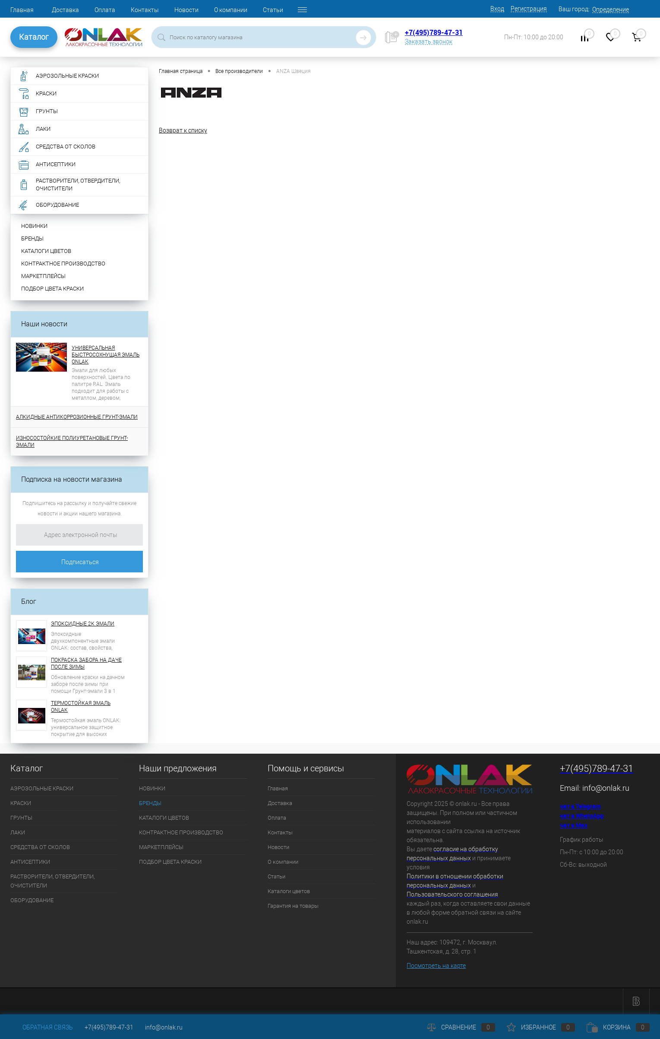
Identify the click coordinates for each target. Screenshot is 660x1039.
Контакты (145, 9)
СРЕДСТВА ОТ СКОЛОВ (40, 847)
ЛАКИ (17, 832)
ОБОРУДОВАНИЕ (32, 900)
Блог (28, 601)
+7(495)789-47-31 (434, 32)
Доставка (65, 9)
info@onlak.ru (605, 788)
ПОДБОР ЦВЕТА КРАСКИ (52, 288)
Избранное (541, 1027)
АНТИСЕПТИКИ (30, 862)
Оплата (105, 9)
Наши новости (44, 324)
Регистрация (529, 8)
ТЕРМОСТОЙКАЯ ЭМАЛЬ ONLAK (81, 706)
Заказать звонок (428, 41)
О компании (230, 9)
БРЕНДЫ (32, 238)
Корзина (618, 1027)
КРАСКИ (20, 803)
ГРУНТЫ (21, 818)
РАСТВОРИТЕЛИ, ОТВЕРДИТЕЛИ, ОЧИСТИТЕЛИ (52, 881)
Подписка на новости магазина (71, 479)
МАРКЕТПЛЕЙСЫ (43, 276)
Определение (610, 9)
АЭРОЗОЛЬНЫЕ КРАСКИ (41, 788)
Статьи (273, 9)
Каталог (34, 36)
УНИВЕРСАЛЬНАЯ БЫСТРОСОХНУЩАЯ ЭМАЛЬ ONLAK (105, 355)
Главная (22, 9)
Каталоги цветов (289, 891)
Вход (497, 8)
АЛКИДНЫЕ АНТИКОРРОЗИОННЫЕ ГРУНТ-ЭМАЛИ (77, 417)
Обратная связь (41, 1027)
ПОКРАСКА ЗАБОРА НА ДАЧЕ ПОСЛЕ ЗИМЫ (86, 663)
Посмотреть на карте (436, 965)
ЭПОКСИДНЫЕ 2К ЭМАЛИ (82, 624)
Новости (186, 9)
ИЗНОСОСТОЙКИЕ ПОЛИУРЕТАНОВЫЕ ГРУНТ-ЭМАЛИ (72, 441)
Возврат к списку (183, 130)
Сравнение (461, 1027)
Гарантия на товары (293, 906)
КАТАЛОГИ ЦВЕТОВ (46, 251)
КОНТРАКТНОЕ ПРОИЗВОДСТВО (63, 263)
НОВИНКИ (34, 226)
